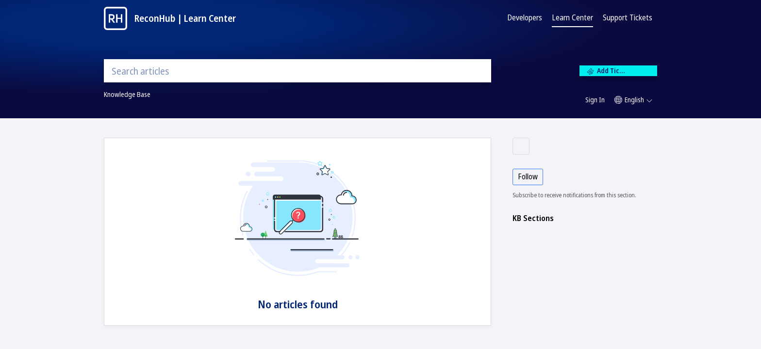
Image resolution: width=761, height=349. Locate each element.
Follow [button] (528, 176)
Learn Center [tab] (572, 17)
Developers (524, 17)
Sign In (595, 99)
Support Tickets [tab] (627, 17)
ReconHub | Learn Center (185, 18)
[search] (297, 70)
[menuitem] (595, 100)
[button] (633, 100)
